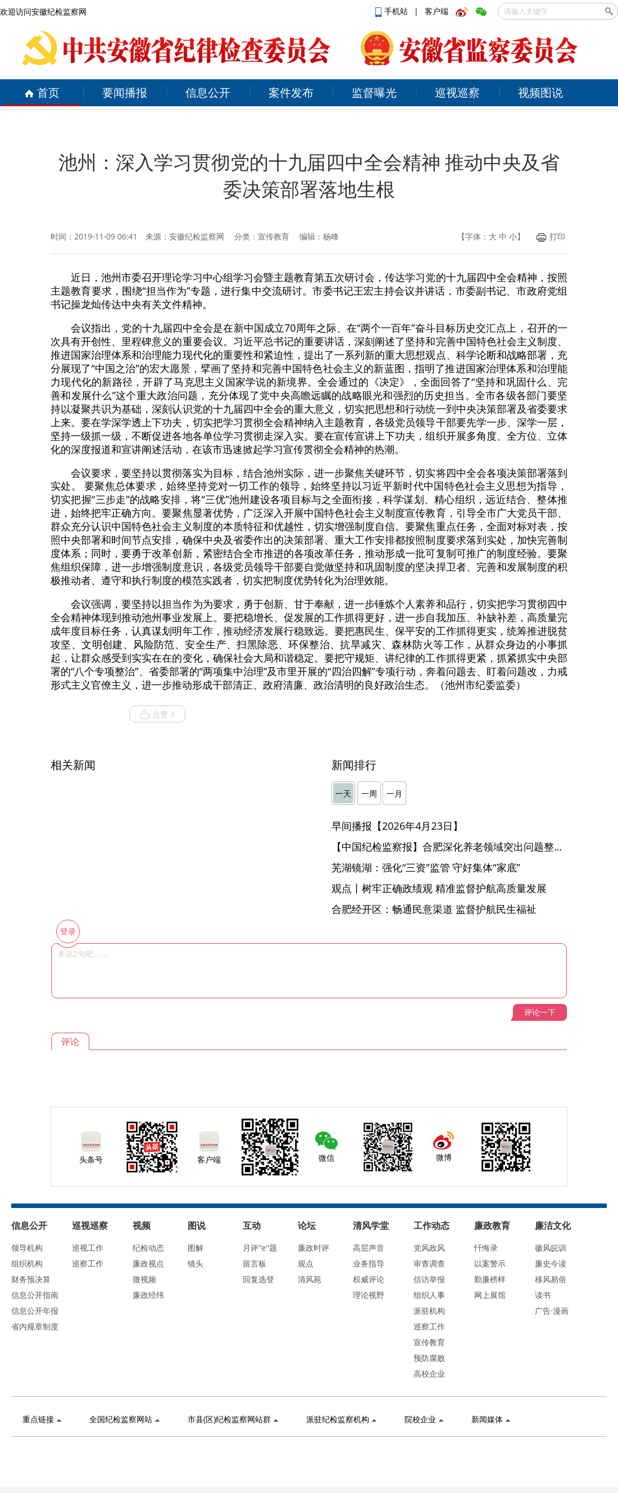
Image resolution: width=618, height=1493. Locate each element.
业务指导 (368, 1263)
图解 (195, 1247)
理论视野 (368, 1295)
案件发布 (291, 92)
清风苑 (309, 1279)
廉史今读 (550, 1263)
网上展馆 (490, 1295)
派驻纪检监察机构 (341, 1419)
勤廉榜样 (490, 1279)
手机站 (392, 11)
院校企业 (424, 1419)
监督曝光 (374, 92)
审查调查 (429, 1263)
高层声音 (368, 1247)
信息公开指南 (34, 1295)
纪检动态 (148, 1247)
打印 (551, 236)
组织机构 (27, 1263)
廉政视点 (148, 1263)
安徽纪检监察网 (196, 236)
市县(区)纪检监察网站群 (233, 1419)
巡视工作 (87, 1247)
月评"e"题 (260, 1247)
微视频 (144, 1279)
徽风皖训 (550, 1247)
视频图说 (540, 92)
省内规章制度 (34, 1326)
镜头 (195, 1263)
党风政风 (429, 1247)
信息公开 (207, 92)
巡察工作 (87, 1263)
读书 (543, 1295)
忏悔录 (486, 1247)
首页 (42, 92)
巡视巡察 (457, 92)
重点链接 (41, 1419)
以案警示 (490, 1263)
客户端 (436, 11)
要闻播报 (124, 92)
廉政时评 (313, 1247)
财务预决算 (31, 1279)
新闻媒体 (490, 1419)
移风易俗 (550, 1279)
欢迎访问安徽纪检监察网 (43, 11)
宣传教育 (429, 1342)
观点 (305, 1263)
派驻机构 (429, 1310)
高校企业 (429, 1373)
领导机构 (27, 1247)
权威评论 (368, 1279)
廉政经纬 (148, 1295)
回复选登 (258, 1279)
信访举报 (429, 1279)
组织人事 (429, 1295)
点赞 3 (157, 714)
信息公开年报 (34, 1310)
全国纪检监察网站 (124, 1419)
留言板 (254, 1263)
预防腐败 (429, 1357)
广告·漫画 (552, 1310)
